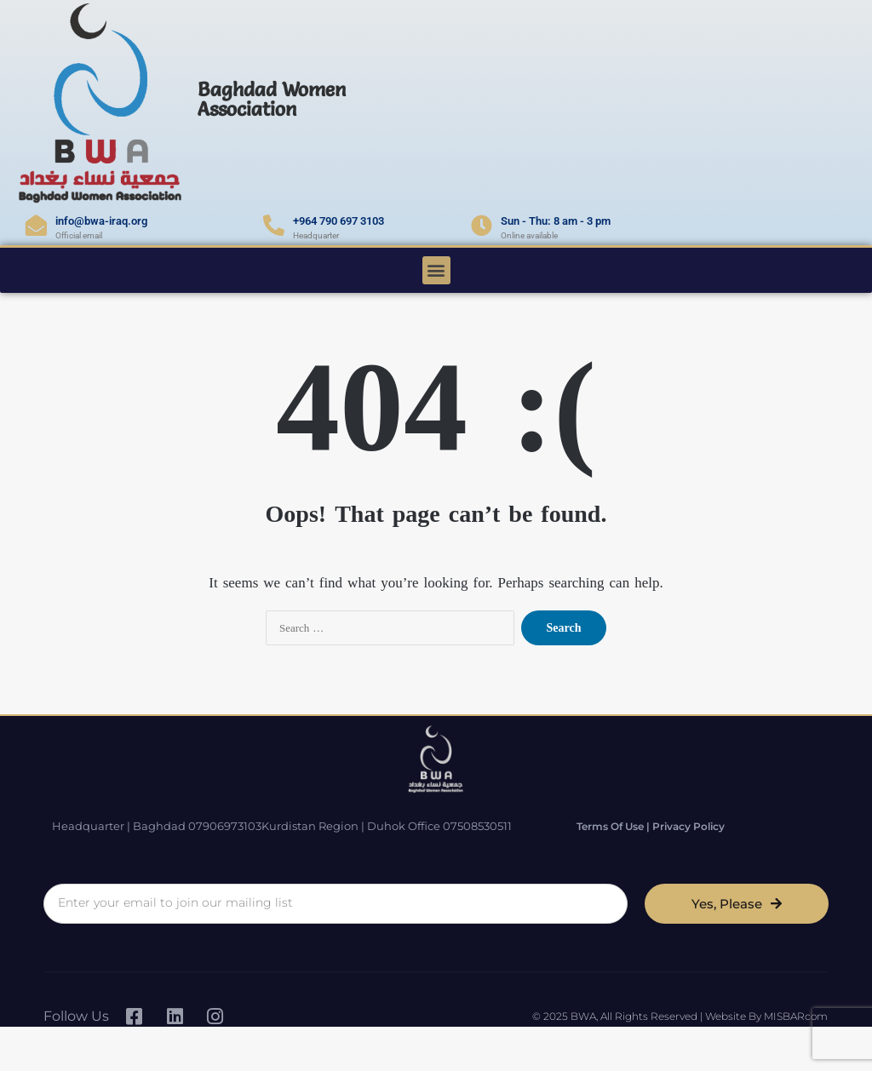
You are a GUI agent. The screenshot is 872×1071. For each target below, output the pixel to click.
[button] (436, 270)
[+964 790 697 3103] (273, 225)
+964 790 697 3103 (338, 221)
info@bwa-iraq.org (101, 221)
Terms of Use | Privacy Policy (651, 826)
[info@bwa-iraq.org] (36, 225)
